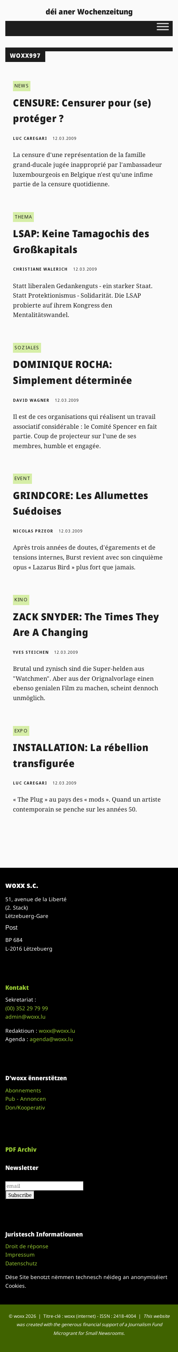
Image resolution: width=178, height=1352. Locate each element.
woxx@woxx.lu (57, 1030)
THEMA (23, 217)
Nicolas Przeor (33, 531)
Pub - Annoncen (25, 1098)
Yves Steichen (31, 652)
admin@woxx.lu (25, 1016)
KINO (21, 599)
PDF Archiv (21, 1149)
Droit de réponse (26, 1246)
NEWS (21, 85)
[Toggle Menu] (163, 26)
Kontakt (17, 987)
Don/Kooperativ (25, 1107)
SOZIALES (27, 347)
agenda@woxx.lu (51, 1039)
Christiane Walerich (40, 269)
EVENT (22, 478)
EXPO (21, 731)
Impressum (20, 1254)
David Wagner (31, 400)
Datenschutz (21, 1263)
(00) (26, 1008)
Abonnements (23, 1090)
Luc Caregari (30, 138)
